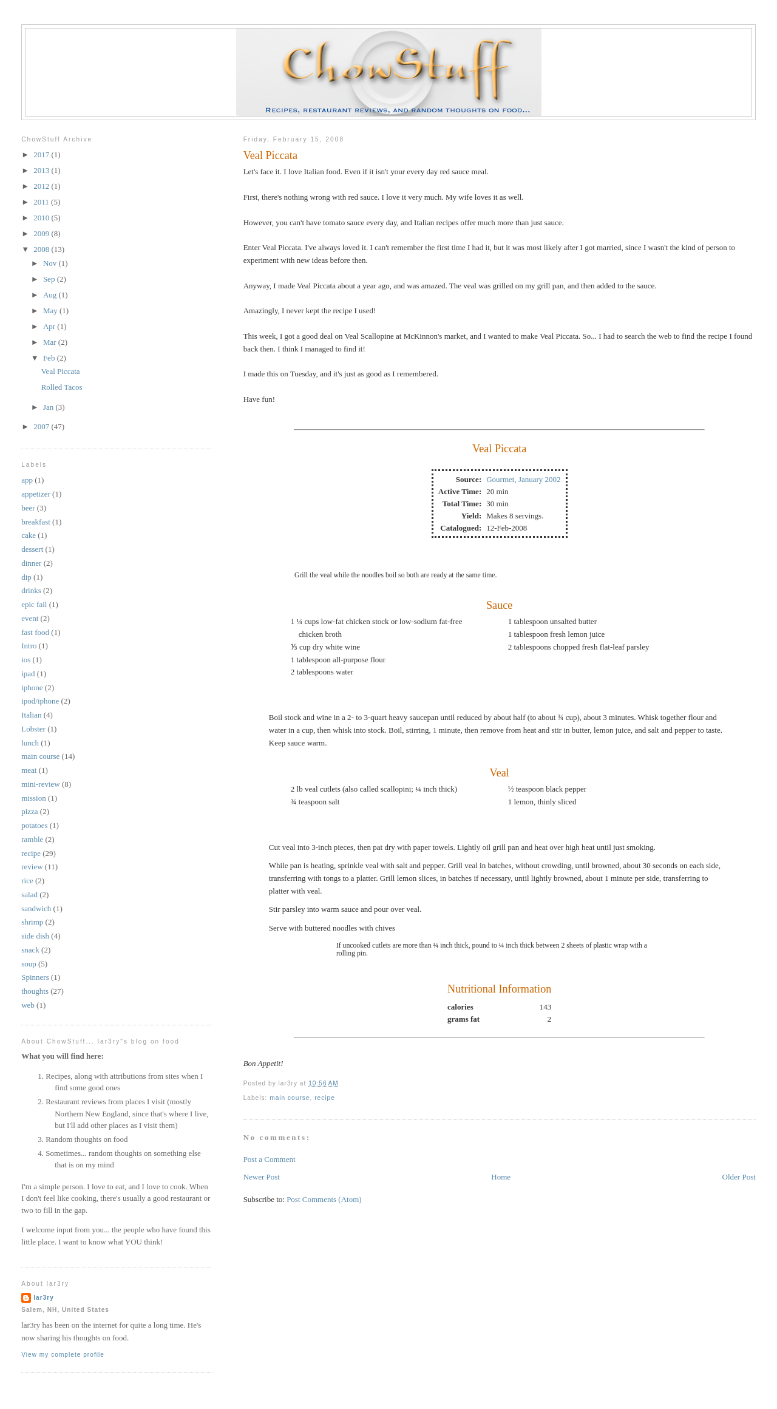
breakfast (35, 521)
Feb (50, 357)
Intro (28, 645)
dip (26, 577)
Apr (50, 326)
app (27, 479)
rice (27, 880)
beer (28, 507)
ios (25, 659)
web (28, 1005)
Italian (31, 714)
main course (290, 1098)
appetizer (35, 493)
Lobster (33, 728)
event (29, 618)
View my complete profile (62, 1354)
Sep (50, 278)
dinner (31, 563)
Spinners (35, 977)
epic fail (34, 604)
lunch (30, 742)
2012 (42, 186)
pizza (29, 811)
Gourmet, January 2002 (523, 479)
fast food (35, 632)
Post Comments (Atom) (324, 1199)
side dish (35, 935)
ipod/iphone (40, 700)
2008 (42, 249)
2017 (42, 154)
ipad (28, 673)
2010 (42, 217)
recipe (324, 1098)
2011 (42, 201)
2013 (42, 170)
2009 (42, 233)
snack (30, 949)
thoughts (35, 991)
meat (28, 770)
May (51, 310)
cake (28, 535)
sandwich (36, 908)
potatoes (34, 825)
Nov (51, 263)
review (31, 866)
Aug (51, 294)
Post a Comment (269, 1159)
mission (33, 798)
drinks (31, 590)
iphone (31, 687)
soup (28, 963)
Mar (50, 342)
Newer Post (261, 1176)
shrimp (32, 921)
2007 (42, 426)
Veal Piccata (270, 155)
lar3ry (43, 1297)
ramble (32, 839)
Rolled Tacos (62, 387)
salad (29, 894)
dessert (32, 549)
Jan (49, 407)
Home (501, 1176)
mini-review (40, 784)
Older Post (739, 1176)
